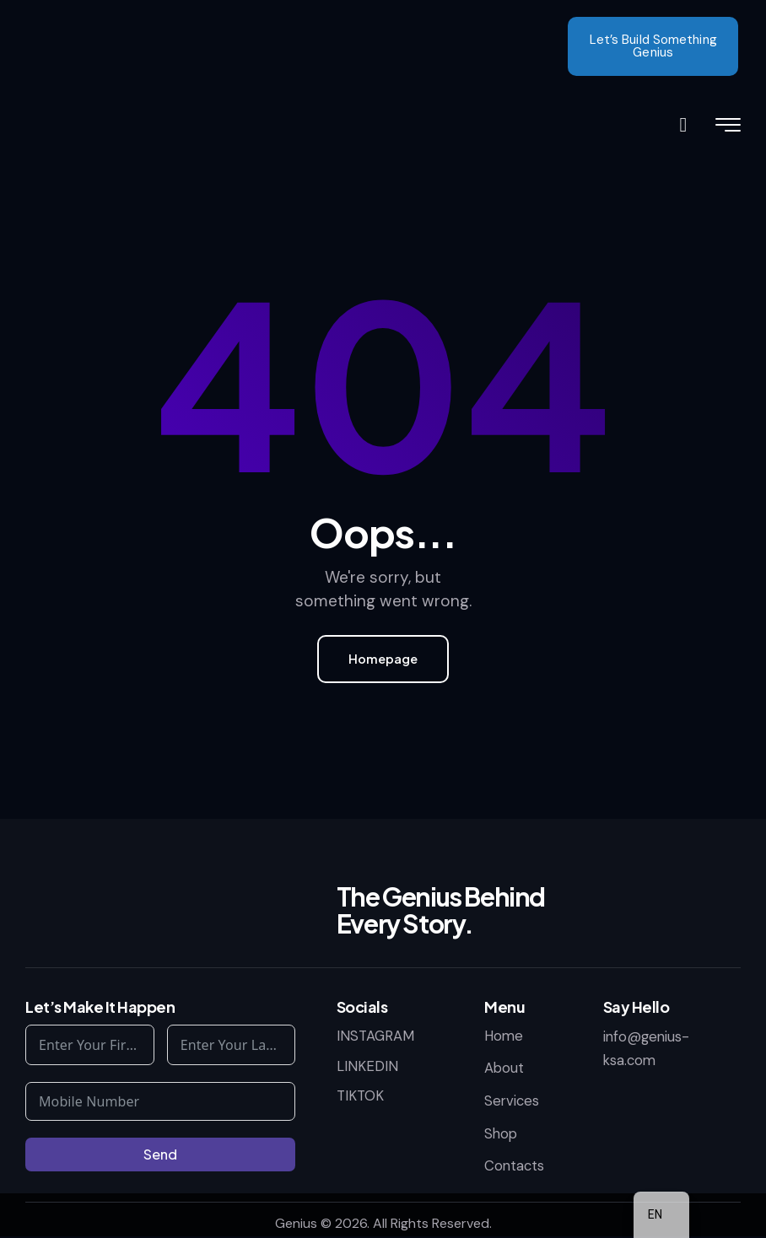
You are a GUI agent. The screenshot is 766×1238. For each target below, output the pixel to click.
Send (160, 1155)
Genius (296, 1224)
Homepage (383, 659)
